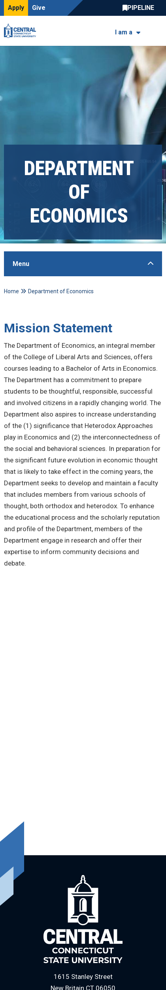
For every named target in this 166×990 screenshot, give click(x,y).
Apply (16, 7)
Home (11, 291)
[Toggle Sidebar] (83, 263)
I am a (123, 32)
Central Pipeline (140, 8)
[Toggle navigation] (157, 31)
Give (38, 7)
